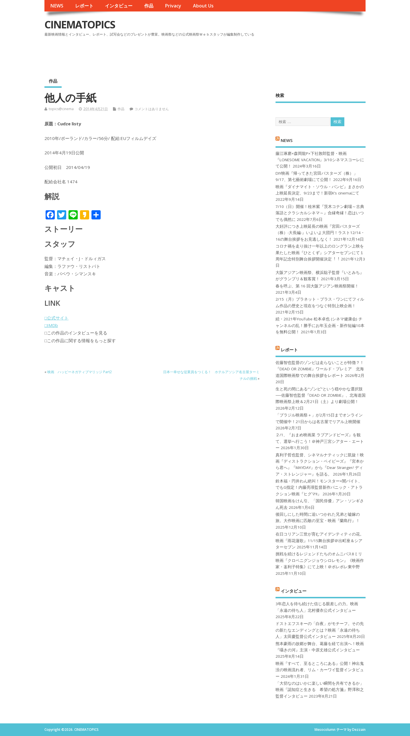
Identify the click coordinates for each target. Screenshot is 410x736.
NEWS (56, 6)
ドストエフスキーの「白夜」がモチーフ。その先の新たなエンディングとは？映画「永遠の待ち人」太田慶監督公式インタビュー (320, 630)
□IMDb (51, 325)
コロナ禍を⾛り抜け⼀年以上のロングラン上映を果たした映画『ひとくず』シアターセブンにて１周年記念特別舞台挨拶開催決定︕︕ (320, 253)
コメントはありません (151, 108)
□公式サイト (56, 318)
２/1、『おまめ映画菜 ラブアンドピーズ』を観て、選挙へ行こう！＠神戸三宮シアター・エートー (320, 441)
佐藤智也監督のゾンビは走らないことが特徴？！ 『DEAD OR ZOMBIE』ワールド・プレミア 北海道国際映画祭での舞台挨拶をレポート (320, 369)
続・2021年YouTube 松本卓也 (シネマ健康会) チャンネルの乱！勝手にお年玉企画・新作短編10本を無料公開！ (320, 325)
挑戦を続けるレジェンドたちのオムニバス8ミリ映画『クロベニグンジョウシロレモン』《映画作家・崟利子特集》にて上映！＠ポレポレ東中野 (320, 560)
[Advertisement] (256, 54)
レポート (84, 6)
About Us (203, 6)
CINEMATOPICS (79, 24)
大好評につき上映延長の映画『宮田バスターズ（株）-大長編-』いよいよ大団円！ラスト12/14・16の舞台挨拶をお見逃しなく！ (320, 233)
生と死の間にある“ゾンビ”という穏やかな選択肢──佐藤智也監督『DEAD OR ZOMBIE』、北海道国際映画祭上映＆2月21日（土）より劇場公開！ (320, 395)
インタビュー (118, 6)
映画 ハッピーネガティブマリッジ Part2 (79, 371)
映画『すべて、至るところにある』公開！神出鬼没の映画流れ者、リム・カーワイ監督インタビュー (320, 670)
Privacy (173, 6)
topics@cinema (61, 108)
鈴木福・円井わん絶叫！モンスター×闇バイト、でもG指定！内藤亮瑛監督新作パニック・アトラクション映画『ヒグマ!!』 (319, 487)
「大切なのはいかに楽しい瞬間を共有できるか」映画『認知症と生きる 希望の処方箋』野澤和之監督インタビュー (320, 690)
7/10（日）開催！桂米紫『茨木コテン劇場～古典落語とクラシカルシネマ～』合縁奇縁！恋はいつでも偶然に (320, 213)
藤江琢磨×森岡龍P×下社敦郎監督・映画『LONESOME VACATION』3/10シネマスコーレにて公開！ (320, 160)
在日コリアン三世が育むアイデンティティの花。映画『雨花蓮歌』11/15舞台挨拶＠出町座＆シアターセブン (320, 540)
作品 (148, 6)
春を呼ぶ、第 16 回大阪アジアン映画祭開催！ (317, 286)
